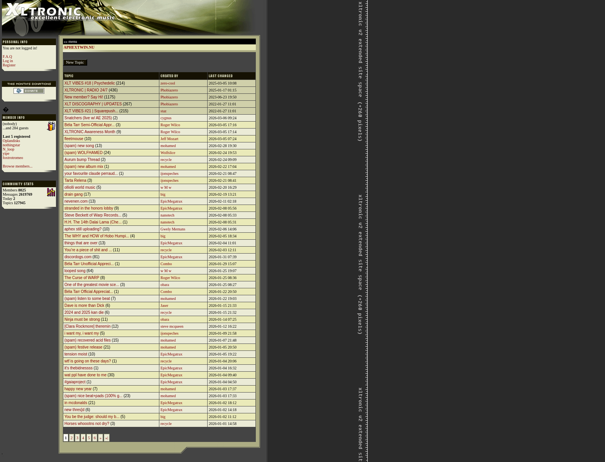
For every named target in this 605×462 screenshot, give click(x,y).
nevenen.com (76, 201)
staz (164, 111)
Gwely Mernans (173, 229)
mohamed (168, 146)
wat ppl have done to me (85, 375)
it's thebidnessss (78, 368)
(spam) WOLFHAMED (83, 153)
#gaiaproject (74, 382)
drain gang (73, 194)
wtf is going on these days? (87, 361)
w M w (166, 187)
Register (9, 65)
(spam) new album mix (83, 166)
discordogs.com (77, 257)
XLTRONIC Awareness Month (89, 132)
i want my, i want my (81, 333)
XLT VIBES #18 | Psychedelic (89, 83)
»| (106, 438)
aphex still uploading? (82, 229)
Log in (8, 61)
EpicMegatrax (172, 201)
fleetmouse (73, 139)
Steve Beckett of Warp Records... (92, 215)
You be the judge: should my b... (92, 417)
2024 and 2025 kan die (84, 312)
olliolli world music (79, 187)
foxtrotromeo (13, 158)
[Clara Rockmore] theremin (87, 326)
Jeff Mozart (169, 139)
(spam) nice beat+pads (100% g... (93, 396)
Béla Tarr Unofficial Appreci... (89, 264)
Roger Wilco (170, 125)
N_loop (8, 149)
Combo (166, 264)
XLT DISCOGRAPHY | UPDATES (93, 104)
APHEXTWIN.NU (79, 47)
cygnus (166, 118)
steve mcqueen (172, 326)
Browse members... (17, 166)
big (163, 194)
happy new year (78, 389)
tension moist (75, 354)
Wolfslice (168, 153)
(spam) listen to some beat (87, 298)
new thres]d (74, 410)
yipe (6, 153)
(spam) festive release (83, 347)
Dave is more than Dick (84, 305)
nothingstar (11, 145)
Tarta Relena (75, 180)
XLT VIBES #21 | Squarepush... (91, 111)
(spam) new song (79, 146)
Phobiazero (169, 90)
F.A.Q (7, 56)
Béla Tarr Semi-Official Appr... (89, 125)
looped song (75, 271)
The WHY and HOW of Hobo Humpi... (96, 236)
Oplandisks (11, 141)
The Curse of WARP (81, 278)
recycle (166, 159)
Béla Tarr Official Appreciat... (88, 291)
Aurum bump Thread (82, 159)
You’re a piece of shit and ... (88, 250)
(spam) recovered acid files (87, 340)
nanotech (167, 215)
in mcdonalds (75, 403)
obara (165, 285)
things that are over (81, 243)
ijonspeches (170, 173)
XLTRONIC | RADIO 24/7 (86, 90)
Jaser (164, 305)
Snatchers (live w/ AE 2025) (88, 118)
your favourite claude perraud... (91, 173)
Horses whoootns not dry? (86, 423)
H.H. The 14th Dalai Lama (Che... (93, 222)
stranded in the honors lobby (88, 208)
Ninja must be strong (82, 319)
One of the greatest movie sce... (91, 285)
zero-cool (168, 83)
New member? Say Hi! (83, 97)
